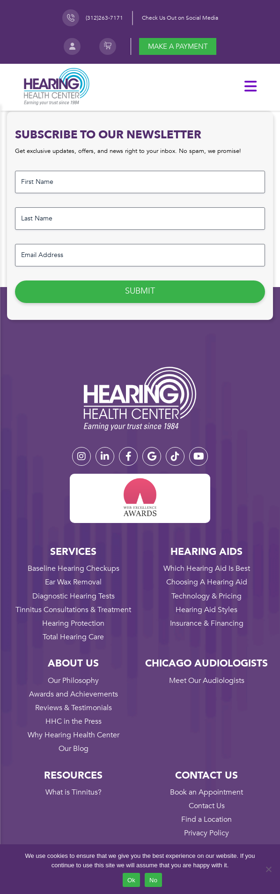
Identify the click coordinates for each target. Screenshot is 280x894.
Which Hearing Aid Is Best (206, 568)
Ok (131, 880)
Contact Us (207, 806)
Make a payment (178, 46)
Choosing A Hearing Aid (206, 582)
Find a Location (206, 819)
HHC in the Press (73, 721)
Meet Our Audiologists (206, 680)
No (153, 880)
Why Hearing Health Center (73, 735)
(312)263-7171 (104, 18)
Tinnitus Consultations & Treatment (73, 610)
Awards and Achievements (73, 694)
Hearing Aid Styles (206, 610)
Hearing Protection (73, 623)
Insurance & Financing (206, 623)
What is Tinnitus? (73, 792)
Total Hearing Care (73, 637)
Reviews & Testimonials (73, 708)
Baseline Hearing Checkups (73, 568)
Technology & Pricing (206, 596)
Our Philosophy (73, 680)
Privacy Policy (206, 833)
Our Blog (73, 748)
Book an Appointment (206, 792)
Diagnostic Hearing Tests (73, 596)
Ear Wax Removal (73, 582)
